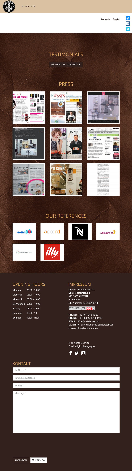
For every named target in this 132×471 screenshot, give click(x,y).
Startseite (28, 6)
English (116, 19)
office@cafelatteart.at (88, 321)
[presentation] (25, 446)
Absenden (21, 460)
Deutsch (105, 19)
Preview (38, 460)
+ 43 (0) (88, 314)
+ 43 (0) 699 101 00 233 (90, 318)
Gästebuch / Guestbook (66, 64)
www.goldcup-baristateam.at (84, 328)
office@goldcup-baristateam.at (97, 324)
